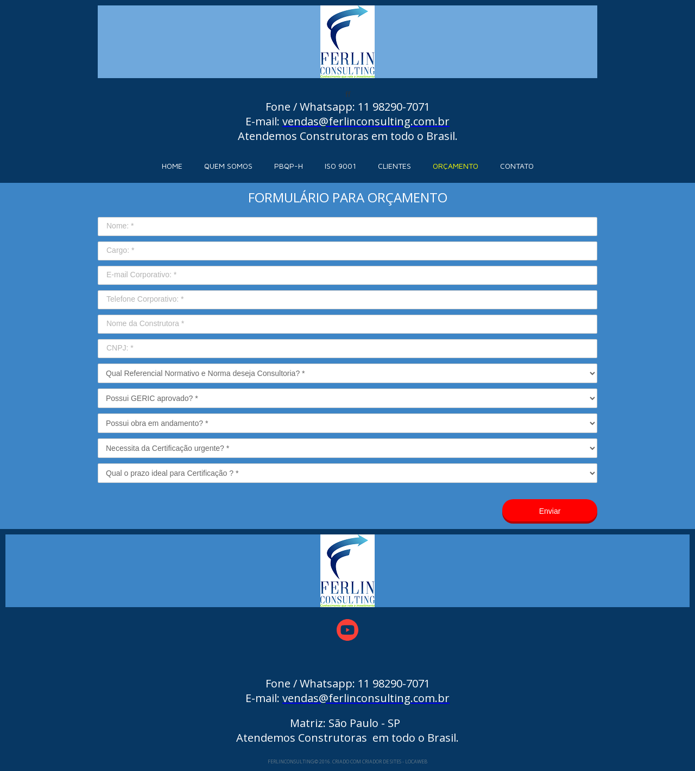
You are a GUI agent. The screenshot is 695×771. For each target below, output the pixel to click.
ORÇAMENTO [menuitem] (455, 165)
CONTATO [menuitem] (517, 165)
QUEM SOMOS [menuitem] (228, 165)
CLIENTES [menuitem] (394, 165)
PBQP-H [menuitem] (288, 165)
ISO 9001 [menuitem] (340, 165)
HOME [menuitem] (172, 165)
